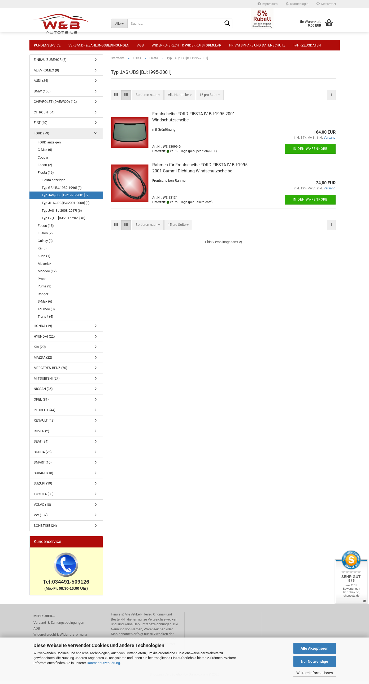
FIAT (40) (40, 125)
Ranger (43, 297)
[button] (116, 97)
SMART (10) (43, 465)
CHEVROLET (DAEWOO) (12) (55, 104)
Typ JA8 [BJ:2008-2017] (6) (62, 213)
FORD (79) (41, 136)
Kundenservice (47, 45)
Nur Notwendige (314, 661)
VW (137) (41, 518)
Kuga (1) (44, 259)
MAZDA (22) (43, 360)
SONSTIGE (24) (45, 528)
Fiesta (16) (46, 175)
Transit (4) (45, 319)
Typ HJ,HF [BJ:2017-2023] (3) (63, 221)
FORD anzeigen (49, 145)
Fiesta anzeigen (53, 183)
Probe (42, 281)
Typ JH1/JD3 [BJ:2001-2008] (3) (66, 205)
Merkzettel (326, 4)
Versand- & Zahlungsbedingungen (98, 45)
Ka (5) (42, 251)
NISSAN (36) (43, 391)
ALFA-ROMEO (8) (46, 73)
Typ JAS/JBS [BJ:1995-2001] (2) (66, 198)
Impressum (268, 4)
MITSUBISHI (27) (47, 381)
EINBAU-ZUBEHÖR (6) (50, 62)
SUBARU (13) (43, 476)
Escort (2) (45, 167)
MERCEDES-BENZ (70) (50, 370)
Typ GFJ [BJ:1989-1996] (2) (62, 190)
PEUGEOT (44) (44, 413)
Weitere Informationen (314, 673)
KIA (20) (40, 349)
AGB (140, 45)
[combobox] (148, 97)
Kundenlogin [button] (297, 4)
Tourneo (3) (46, 312)
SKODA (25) (43, 455)
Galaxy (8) (45, 243)
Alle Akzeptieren (314, 648)
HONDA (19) (43, 328)
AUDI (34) (41, 83)
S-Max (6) (45, 304)
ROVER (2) (41, 434)
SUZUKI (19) (43, 486)
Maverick (44, 266)
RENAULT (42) (44, 423)
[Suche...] (119, 23)
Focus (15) (46, 228)
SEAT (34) (41, 444)
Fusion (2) (45, 236)
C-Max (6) (45, 152)
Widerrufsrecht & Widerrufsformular (186, 45)
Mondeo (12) (47, 274)
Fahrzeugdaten (307, 45)
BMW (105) (42, 94)
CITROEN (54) (44, 115)
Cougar (43, 160)
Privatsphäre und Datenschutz (257, 45)
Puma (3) (44, 289)
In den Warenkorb (310, 151)
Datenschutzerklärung (103, 663)
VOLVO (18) (42, 507)
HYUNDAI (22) (44, 339)
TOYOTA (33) (44, 497)
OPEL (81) (41, 402)
